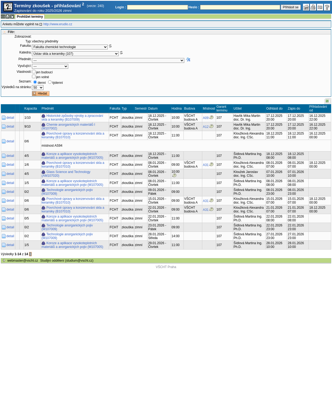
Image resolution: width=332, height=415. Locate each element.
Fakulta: (26, 46)
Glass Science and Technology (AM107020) (66, 174)
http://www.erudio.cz (57, 24)
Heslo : (194, 7)
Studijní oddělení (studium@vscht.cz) (66, 260)
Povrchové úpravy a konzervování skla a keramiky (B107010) (73, 135)
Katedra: (25, 52)
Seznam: (25, 81)
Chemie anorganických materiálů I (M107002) (68, 126)
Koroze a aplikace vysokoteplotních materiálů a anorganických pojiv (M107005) (72, 156)
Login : (120, 7)
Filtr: (11, 32)
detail (10, 118)
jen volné (42, 77)
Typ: (29, 41)
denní (42, 83)
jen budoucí (44, 72)
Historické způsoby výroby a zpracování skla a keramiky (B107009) (72, 117)
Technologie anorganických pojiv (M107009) (67, 192)
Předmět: (25, 59)
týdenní (57, 83)
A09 (205, 118)
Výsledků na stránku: (16, 87)
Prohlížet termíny (30, 17)
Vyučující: (25, 66)
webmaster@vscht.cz (22, 260)
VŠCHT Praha (166, 267)
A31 (205, 165)
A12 (205, 127)
